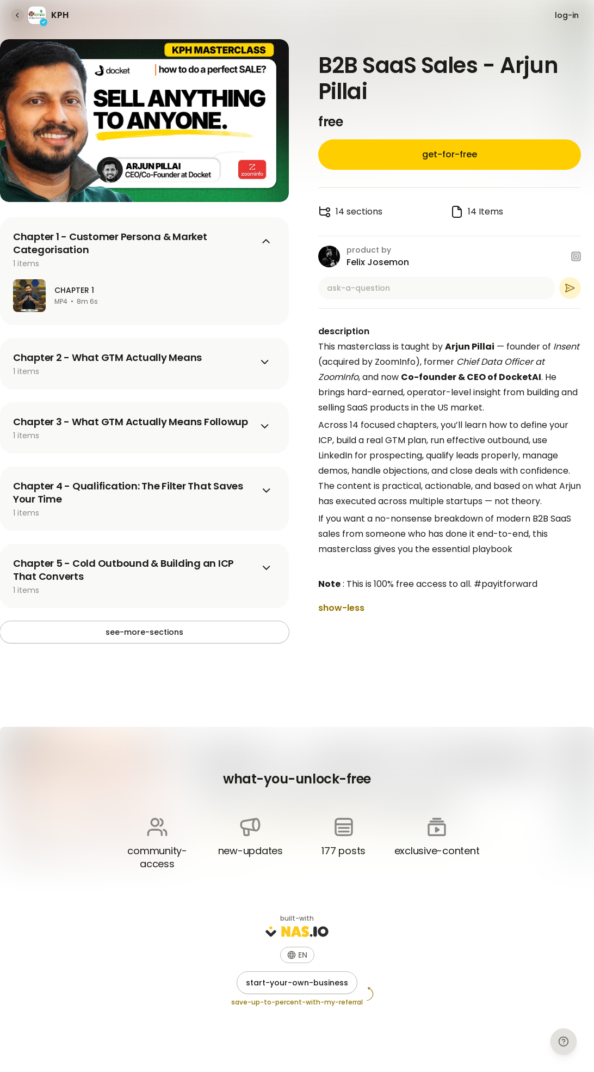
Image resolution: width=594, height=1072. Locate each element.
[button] (297, 955)
